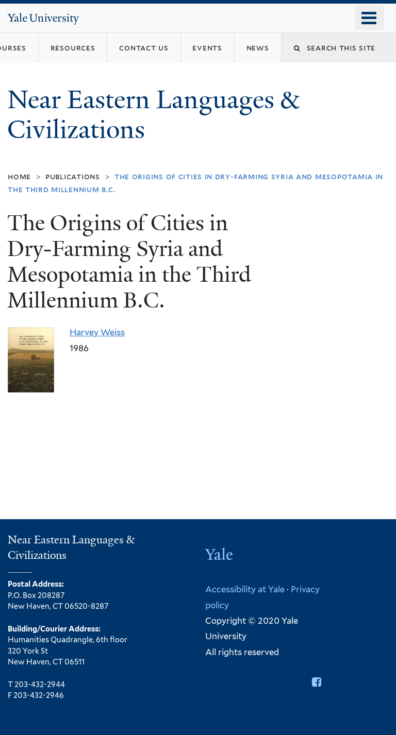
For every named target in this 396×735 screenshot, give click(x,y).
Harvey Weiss (97, 332)
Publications (72, 176)
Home (19, 176)
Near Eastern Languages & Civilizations (153, 115)
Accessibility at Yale (245, 589)
